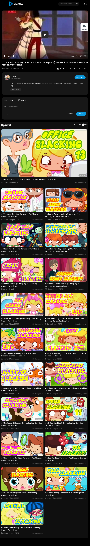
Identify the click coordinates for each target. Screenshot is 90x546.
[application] (45, 35)
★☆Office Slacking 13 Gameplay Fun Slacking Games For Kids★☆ (29, 179)
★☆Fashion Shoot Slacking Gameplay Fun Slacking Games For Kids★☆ (63, 285)
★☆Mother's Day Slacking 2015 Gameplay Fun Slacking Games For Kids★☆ (64, 319)
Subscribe (79, 77)
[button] (84, 4)
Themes (84, 27)
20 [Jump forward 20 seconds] (77, 56)
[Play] (5, 56)
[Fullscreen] (85, 56)
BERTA (13, 76)
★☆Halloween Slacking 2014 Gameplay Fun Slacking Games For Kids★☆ (19, 354)
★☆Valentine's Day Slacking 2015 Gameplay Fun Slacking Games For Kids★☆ (65, 250)
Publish (81, 114)
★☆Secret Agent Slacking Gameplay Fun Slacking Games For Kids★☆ (62, 215)
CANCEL (70, 114)
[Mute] (81, 56)
